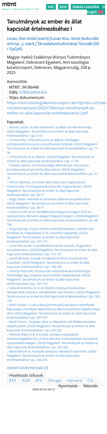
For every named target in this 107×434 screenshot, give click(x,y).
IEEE (12, 380)
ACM (26, 380)
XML (51, 7)
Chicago (55, 380)
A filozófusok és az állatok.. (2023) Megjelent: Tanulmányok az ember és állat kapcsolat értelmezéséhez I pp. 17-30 (50, 159)
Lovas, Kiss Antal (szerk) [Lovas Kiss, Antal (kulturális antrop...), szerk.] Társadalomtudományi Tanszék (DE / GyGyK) (53, 43)
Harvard (74, 380)
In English (96, 9)
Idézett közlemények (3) (27, 367)
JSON (63, 7)
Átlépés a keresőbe (86, 7)
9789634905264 (33, 92)
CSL (90, 380)
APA (38, 380)
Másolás (90, 385)
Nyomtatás (68, 385)
